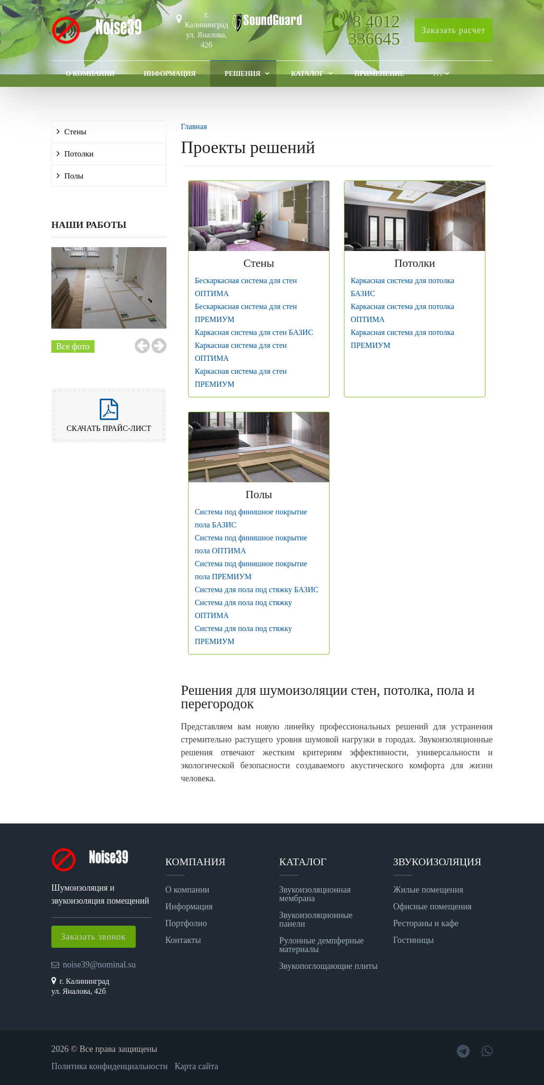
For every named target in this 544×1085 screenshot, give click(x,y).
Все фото (73, 346)
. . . (438, 73)
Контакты (183, 940)
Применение (379, 73)
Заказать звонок (93, 937)
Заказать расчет (453, 30)
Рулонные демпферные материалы (321, 945)
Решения (242, 73)
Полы (73, 175)
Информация (169, 73)
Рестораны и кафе (426, 923)
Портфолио (186, 923)
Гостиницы (413, 940)
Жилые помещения (428, 889)
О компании (90, 73)
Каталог (307, 73)
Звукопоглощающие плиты (328, 966)
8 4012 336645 (374, 30)
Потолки (79, 153)
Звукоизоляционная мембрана (315, 894)
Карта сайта (196, 1066)
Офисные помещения (432, 906)
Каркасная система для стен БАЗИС (254, 332)
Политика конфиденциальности (109, 1066)
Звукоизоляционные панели (316, 919)
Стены (75, 131)
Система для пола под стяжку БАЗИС (257, 589)
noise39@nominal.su (99, 964)
